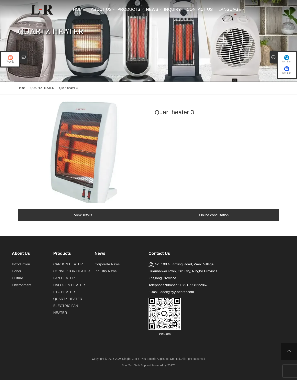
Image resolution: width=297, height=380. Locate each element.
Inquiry (172, 9)
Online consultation (214, 215)
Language (229, 9)
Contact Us (200, 9)
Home (79, 9)
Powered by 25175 (163, 365)
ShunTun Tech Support (136, 365)
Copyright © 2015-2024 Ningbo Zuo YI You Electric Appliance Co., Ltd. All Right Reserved (148, 358)
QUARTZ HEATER (42, 88)
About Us (101, 9)
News (152, 9)
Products (128, 9)
